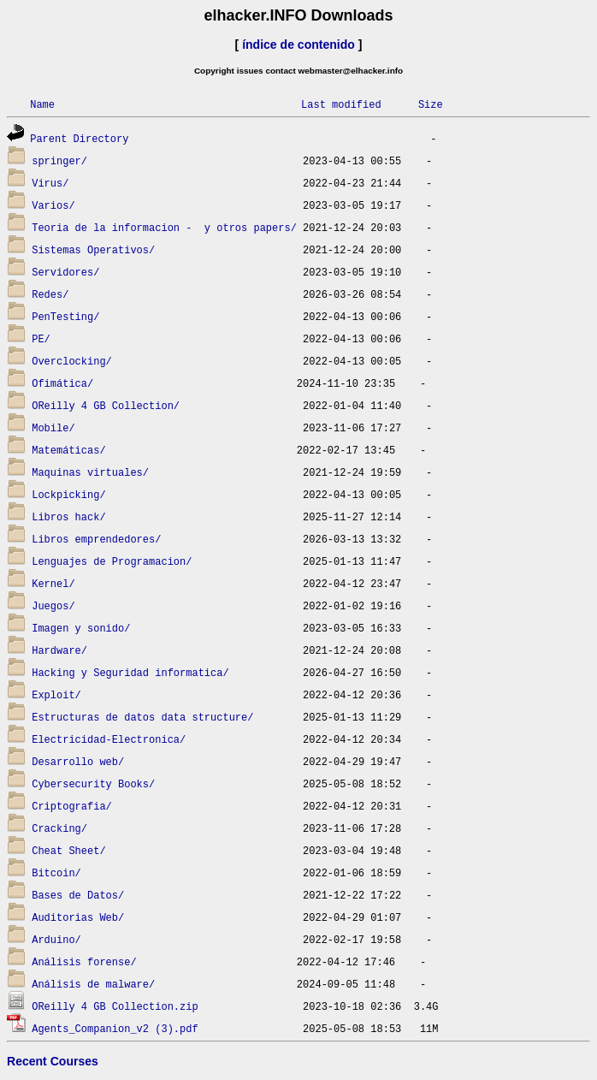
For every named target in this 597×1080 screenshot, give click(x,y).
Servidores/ (65, 271)
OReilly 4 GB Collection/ (106, 405)
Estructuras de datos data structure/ (142, 716)
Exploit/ (56, 694)
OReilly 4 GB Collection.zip (115, 1006)
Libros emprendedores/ (96, 538)
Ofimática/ (62, 383)
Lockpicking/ (68, 494)
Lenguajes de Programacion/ (112, 561)
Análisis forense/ (84, 961)
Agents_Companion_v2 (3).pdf (115, 1028)
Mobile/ (53, 427)
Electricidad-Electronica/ (109, 739)
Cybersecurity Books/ (93, 783)
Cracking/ (59, 828)
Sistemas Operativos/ (93, 249)
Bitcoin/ (56, 872)
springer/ (59, 160)
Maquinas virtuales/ (90, 472)
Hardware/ (59, 650)
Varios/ (53, 205)
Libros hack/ (68, 516)
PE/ (41, 338)
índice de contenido (298, 44)
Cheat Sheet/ (68, 850)
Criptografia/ (72, 805)
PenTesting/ (65, 316)
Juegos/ (53, 605)
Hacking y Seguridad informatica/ (130, 672)
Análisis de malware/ (93, 983)
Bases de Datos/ (78, 894)
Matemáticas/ (68, 449)
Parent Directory (79, 138)
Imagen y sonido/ (81, 627)
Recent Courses (52, 1061)
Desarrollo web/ (78, 761)
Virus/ (50, 182)
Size (430, 104)
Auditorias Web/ (78, 917)
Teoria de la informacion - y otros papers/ (164, 227)
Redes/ (50, 294)
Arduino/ (56, 939)
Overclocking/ (72, 360)
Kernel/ (53, 583)
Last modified (341, 104)
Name (42, 104)
